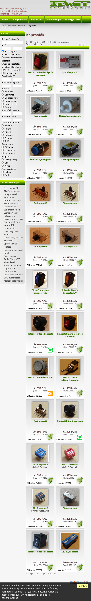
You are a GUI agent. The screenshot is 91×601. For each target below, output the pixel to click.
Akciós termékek (12, 191)
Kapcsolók (32, 26)
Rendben (82, 586)
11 (51, 42)
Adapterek (9, 197)
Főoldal (5, 19)
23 (55, 42)
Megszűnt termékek (13, 281)
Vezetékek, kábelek (13, 274)
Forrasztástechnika (13, 219)
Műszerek (9, 240)
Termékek (22, 26)
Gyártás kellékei (12, 222)
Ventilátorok (10, 271)
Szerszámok (10, 256)
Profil (4, 27)
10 (48, 42)
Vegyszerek (9, 268)
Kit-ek (7, 234)
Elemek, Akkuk (11, 213)
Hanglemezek (20, 19)
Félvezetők (9, 216)
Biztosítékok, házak (13, 203)
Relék (6, 253)
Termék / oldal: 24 (34, 44)
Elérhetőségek (53, 19)
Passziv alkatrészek (13, 250)
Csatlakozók (10, 206)
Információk (37, 19)
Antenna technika (12, 200)
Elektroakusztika (12, 209)
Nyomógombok (12, 231)
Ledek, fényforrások (13, 237)
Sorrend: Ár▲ (65, 42)
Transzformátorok (13, 265)
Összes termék (11, 188)
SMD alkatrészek (12, 277)
